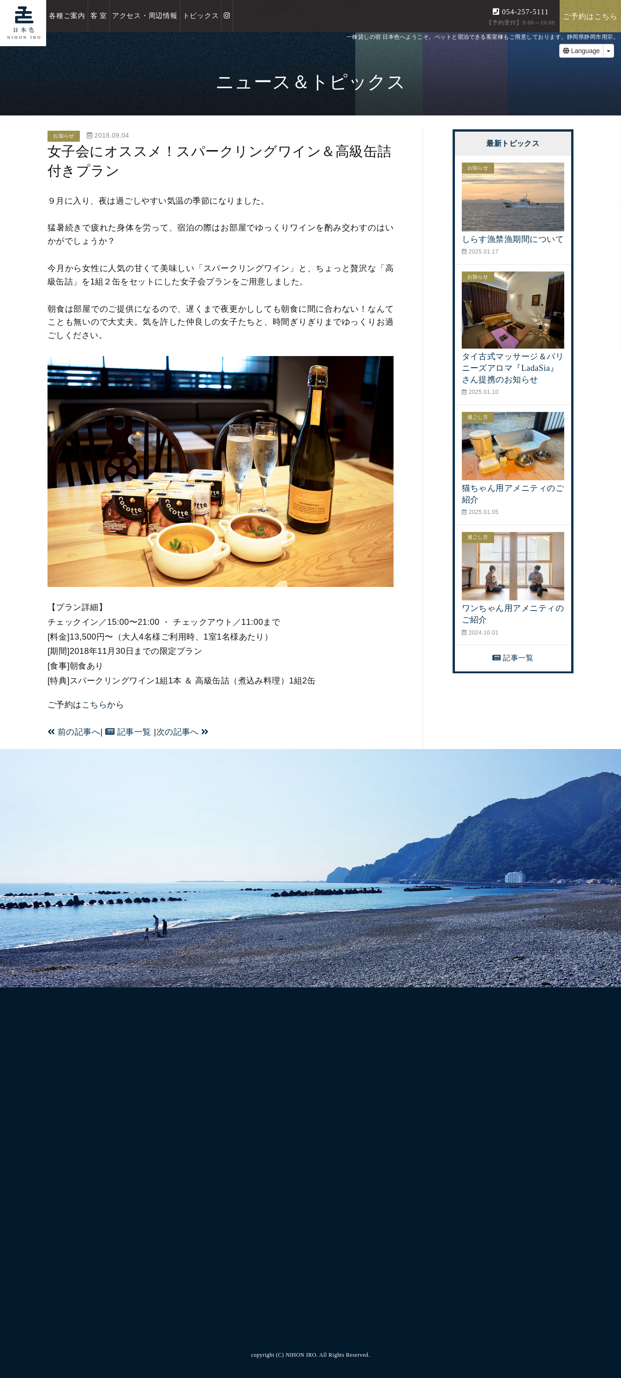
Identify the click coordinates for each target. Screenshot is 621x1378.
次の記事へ (182, 732)
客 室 (98, 15)
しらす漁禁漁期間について (513, 239)
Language (581, 50)
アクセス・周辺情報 (145, 15)
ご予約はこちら (590, 16)
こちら (94, 704)
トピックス (201, 15)
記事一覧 (128, 732)
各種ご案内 (67, 15)
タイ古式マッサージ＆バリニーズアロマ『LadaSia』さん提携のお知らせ (513, 368)
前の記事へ (74, 732)
